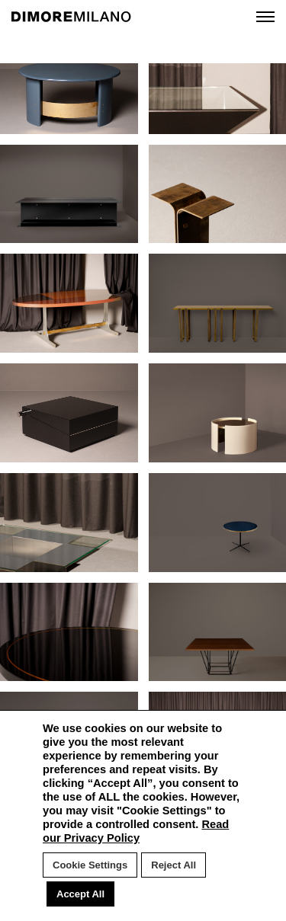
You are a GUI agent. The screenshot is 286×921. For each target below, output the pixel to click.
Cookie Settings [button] (90, 865)
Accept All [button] (80, 894)
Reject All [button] (173, 865)
